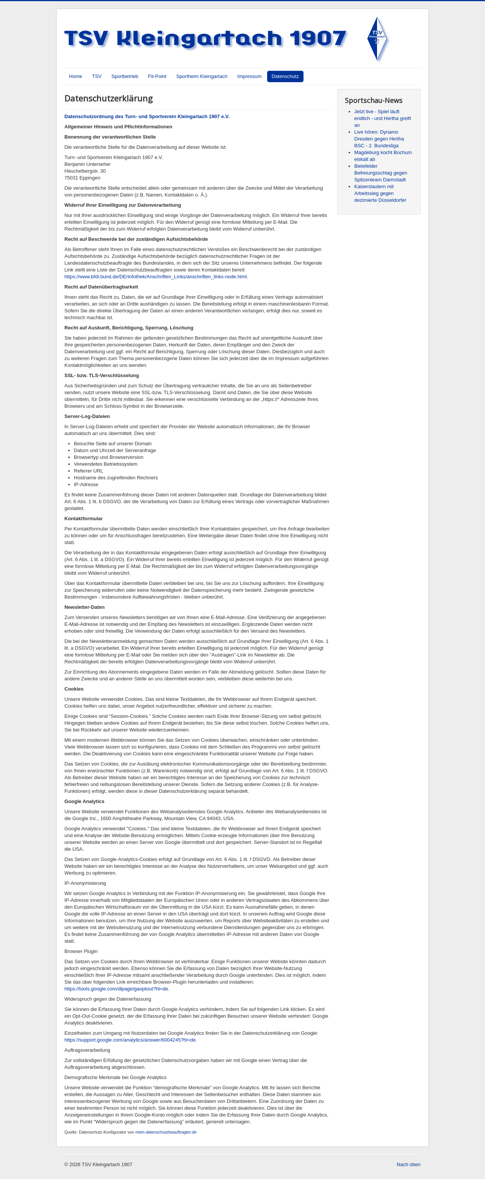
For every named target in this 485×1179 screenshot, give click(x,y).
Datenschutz (285, 76)
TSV (97, 76)
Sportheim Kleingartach (201, 76)
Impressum (249, 76)
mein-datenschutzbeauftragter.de (166, 1132)
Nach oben (409, 1164)
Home (75, 76)
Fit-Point (157, 76)
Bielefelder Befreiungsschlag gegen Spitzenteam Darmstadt (380, 172)
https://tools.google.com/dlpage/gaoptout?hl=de (116, 989)
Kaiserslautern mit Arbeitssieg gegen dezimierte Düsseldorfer (380, 193)
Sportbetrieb (124, 76)
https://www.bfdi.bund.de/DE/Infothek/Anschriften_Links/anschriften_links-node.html (155, 276)
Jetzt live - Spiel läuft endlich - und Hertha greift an (382, 118)
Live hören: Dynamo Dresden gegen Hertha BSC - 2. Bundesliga (379, 138)
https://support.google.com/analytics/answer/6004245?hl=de (130, 1040)
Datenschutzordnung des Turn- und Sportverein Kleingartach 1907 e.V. (147, 116)
